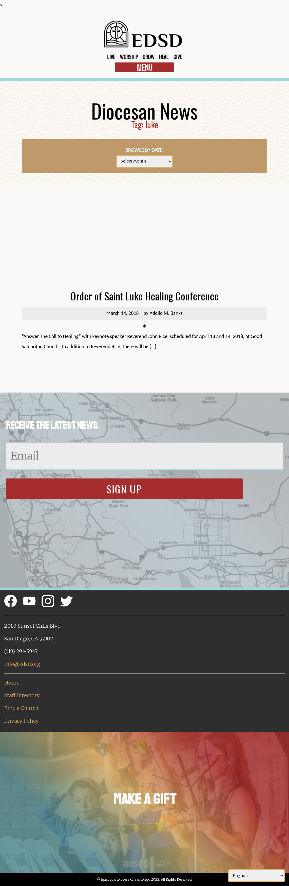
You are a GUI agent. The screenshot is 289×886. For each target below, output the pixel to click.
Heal (164, 56)
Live (111, 56)
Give (177, 56)
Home (12, 682)
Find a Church (21, 708)
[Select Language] (256, 875)
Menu (144, 67)
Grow (148, 56)
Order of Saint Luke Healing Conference (144, 295)
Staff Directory (22, 695)
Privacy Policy (21, 721)
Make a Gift (144, 799)
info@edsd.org (22, 664)
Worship (129, 56)
